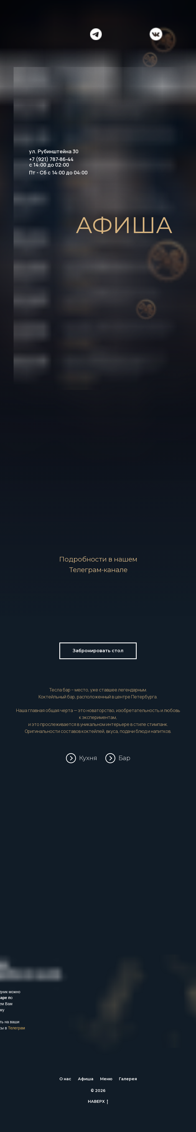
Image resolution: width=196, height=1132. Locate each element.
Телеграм (16, 1028)
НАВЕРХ (98, 1101)
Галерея (128, 1078)
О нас (65, 1078)
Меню (106, 1078)
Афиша (85, 1078)
